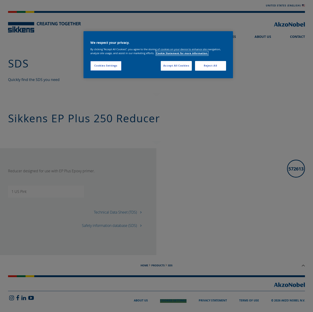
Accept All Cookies (176, 65)
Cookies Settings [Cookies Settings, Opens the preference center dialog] (105, 65)
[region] (158, 54)
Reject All (210, 65)
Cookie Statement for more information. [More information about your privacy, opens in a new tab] (182, 53)
